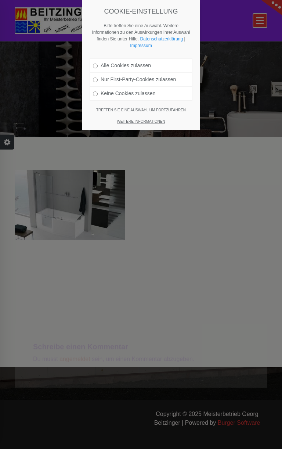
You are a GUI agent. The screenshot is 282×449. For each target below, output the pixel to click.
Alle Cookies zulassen (122, 65)
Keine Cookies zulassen (124, 93)
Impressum (141, 45)
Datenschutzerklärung (161, 39)
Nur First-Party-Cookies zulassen (134, 79)
